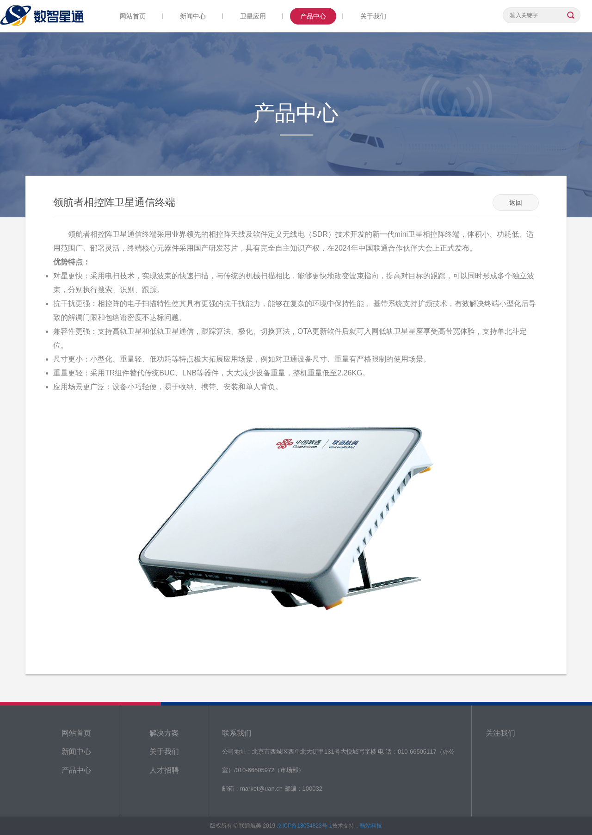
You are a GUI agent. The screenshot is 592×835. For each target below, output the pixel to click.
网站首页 (133, 16)
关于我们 (373, 16)
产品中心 (313, 16)
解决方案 (164, 733)
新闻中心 (193, 16)
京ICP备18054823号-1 (304, 826)
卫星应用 (253, 16)
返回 (515, 202)
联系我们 (237, 733)
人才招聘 (164, 770)
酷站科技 (371, 826)
